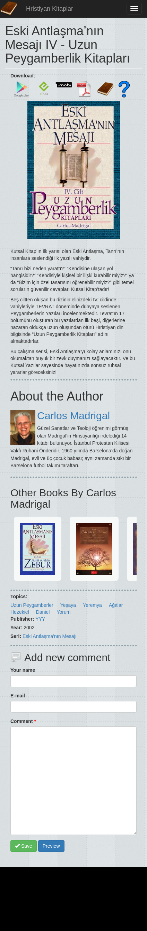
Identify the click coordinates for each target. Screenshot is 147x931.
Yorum (63, 612)
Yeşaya (68, 605)
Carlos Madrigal (73, 415)
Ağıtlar (116, 605)
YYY (40, 619)
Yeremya (92, 605)
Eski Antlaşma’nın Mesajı (50, 636)
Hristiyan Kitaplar (49, 8)
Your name (22, 670)
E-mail (17, 695)
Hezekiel (19, 612)
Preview (51, 846)
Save (23, 846)
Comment (23, 721)
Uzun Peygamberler (31, 605)
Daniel (43, 612)
